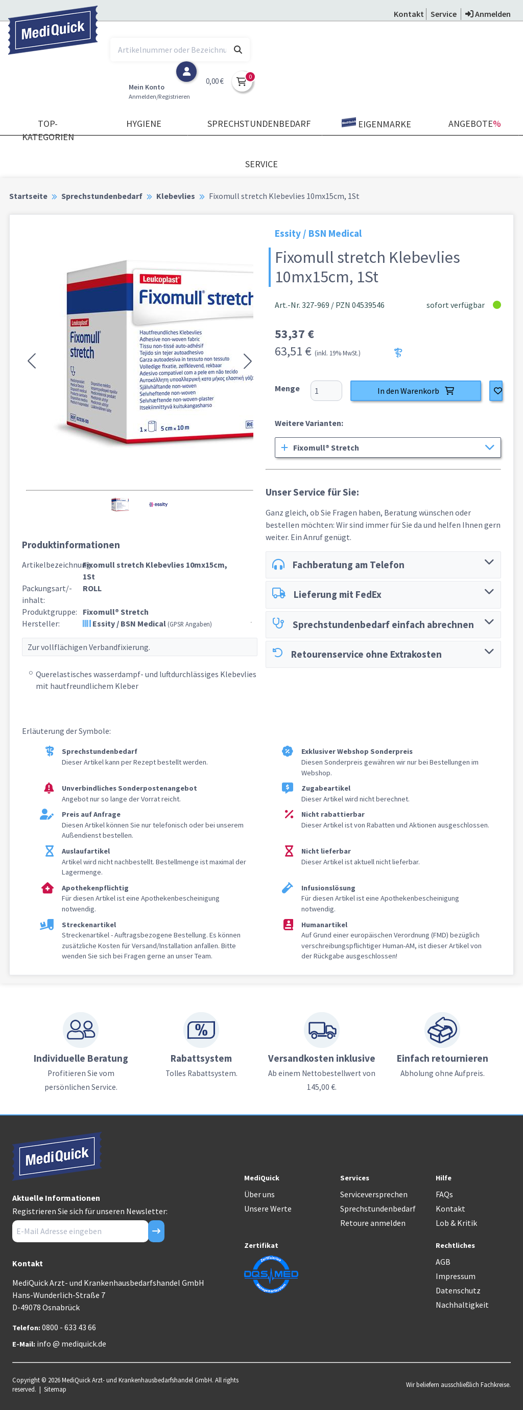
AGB (443, 1262)
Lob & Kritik (456, 1223)
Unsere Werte (268, 1208)
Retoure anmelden (373, 1223)
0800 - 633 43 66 (69, 1327)
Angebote (474, 123)
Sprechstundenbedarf (259, 123)
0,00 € (215, 81)
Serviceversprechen (374, 1194)
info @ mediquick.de (71, 1343)
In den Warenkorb (415, 391)
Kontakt (450, 1208)
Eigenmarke (376, 123)
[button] (31, 361)
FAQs (444, 1194)
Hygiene (143, 123)
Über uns (259, 1194)
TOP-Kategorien (48, 130)
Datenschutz (458, 1290)
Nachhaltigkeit (462, 1305)
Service (261, 164)
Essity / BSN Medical (147, 623)
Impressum (456, 1276)
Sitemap (55, 1389)
